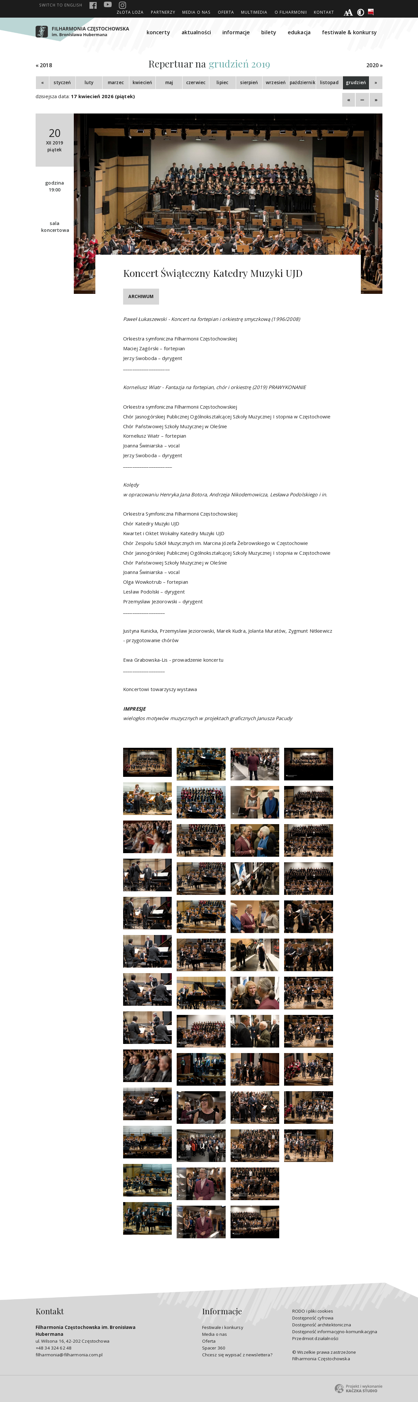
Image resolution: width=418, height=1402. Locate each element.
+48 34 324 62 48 (54, 1348)
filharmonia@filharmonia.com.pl (69, 1355)
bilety (268, 32)
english (60, 5)
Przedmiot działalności (315, 1338)
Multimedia (254, 12)
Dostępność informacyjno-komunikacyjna (335, 1331)
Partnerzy (163, 12)
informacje (236, 32)
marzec (116, 82)
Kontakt (324, 12)
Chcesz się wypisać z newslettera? (237, 1355)
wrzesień (276, 82)
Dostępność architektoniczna (321, 1325)
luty (89, 82)
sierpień (249, 82)
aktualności (196, 32)
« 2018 (44, 65)
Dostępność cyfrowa (313, 1318)
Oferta (226, 12)
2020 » (374, 65)
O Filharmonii (291, 12)
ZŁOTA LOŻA (130, 12)
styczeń (62, 82)
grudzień (356, 82)
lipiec (222, 82)
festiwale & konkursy (349, 32)
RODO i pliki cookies (312, 1311)
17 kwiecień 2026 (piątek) (103, 96)
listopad (329, 82)
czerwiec (195, 82)
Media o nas (196, 12)
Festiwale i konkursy (222, 1327)
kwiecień (142, 82)
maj (169, 82)
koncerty (158, 32)
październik (302, 82)
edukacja (299, 32)
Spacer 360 (214, 1348)
